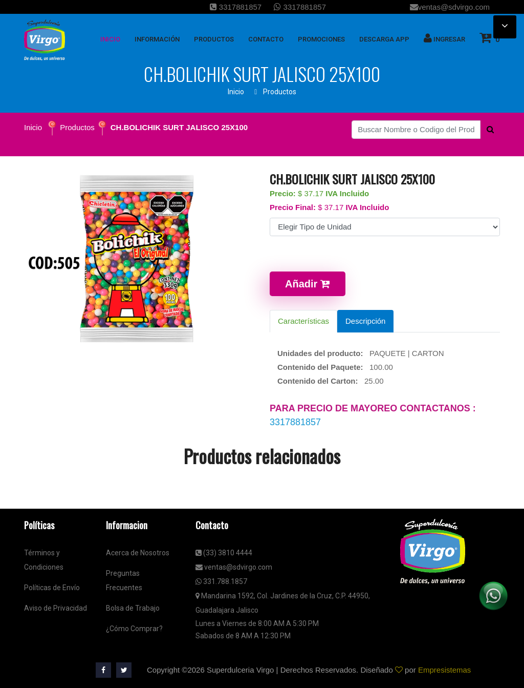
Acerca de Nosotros (137, 553)
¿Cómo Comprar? (134, 628)
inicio (110, 39)
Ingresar (444, 38)
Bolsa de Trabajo (133, 608)
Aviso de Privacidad (55, 608)
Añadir (307, 283)
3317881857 (236, 7)
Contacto (265, 39)
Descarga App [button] (384, 39)
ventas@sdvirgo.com (450, 7)
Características (303, 321)
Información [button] (157, 39)
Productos (279, 92)
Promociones (321, 39)
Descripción (365, 321)
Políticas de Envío (52, 587)
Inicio (236, 92)
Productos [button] (214, 39)
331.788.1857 (221, 581)
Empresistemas (444, 669)
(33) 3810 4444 (223, 553)
